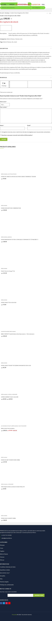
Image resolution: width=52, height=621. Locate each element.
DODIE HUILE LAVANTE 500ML (8, 518)
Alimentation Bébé (5, 331)
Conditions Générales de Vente (7, 567)
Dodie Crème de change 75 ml (8, 271)
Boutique (7, 13)
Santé (15, 42)
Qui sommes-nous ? (5, 572)
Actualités (2, 575)
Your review (3, 107)
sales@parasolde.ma (6, 538)
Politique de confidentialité (7, 584)
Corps (1, 548)
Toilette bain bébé (22, 425)
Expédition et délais (5, 570)
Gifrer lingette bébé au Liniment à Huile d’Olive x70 (12, 486)
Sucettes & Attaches (12, 174)
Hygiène (9, 394)
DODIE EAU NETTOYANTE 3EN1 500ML (10, 460)
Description (4, 48)
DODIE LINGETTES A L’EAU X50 (8, 302)
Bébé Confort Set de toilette (7, 428)
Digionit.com (37, 614)
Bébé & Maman (11, 39)
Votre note (3, 101)
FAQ (1, 578)
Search (43, 7)
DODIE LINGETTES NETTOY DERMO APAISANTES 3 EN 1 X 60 (16, 365)
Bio (12, 42)
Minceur (2, 560)
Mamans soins (18, 39)
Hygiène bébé (14, 394)
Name (2, 125)
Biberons (10, 237)
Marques (2, 545)
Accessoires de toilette (6, 425)
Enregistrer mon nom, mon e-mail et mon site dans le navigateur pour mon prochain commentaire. (26, 132)
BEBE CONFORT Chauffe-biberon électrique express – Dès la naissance (17, 334)
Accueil (2, 13)
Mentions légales (4, 581)
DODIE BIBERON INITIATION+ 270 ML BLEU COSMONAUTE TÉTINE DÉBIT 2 (19, 239)
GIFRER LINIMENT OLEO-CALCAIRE (9, 397)
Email (29, 125)
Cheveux (2, 557)
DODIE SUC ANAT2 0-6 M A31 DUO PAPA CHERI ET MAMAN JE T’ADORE (18, 176)
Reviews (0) (3, 77)
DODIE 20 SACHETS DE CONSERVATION (11, 208)
